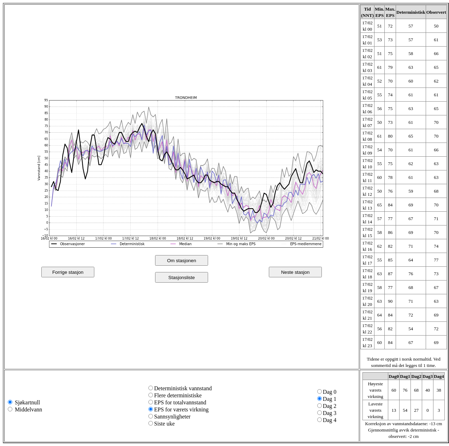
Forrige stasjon (67, 272)
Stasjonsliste (182, 277)
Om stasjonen (181, 260)
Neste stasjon (295, 272)
